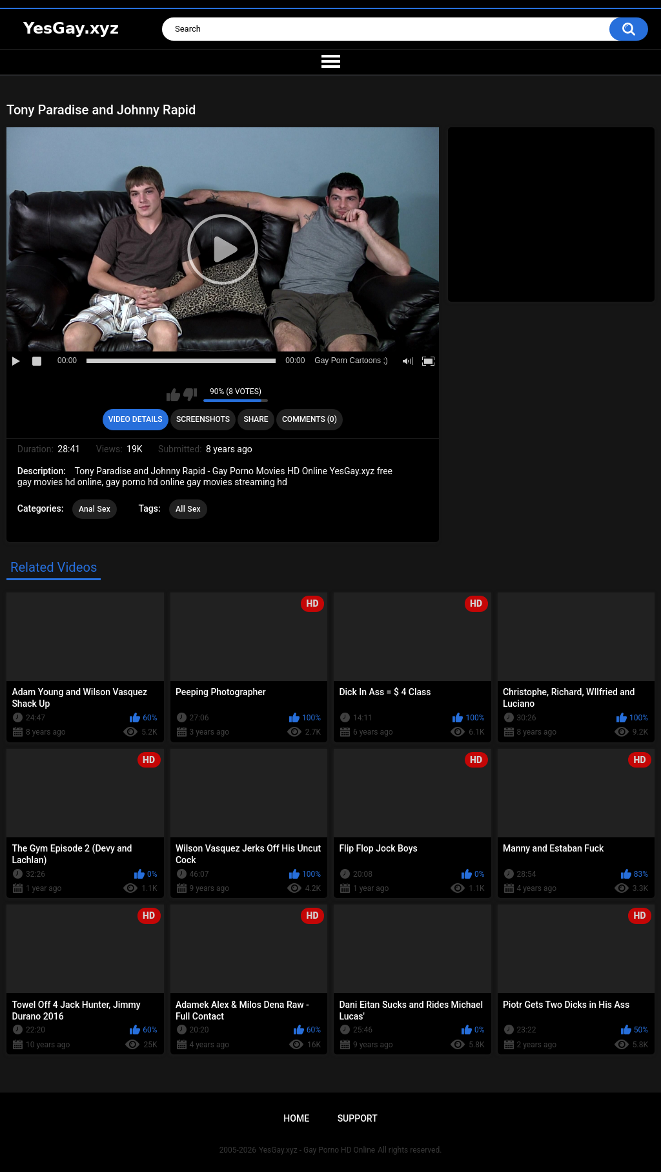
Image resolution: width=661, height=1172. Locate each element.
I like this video (173, 394)
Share (255, 419)
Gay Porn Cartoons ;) (350, 360)
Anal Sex (94, 509)
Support (358, 1118)
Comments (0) (309, 419)
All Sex (188, 509)
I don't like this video (190, 394)
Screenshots (203, 419)
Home (296, 1118)
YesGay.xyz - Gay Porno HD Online (317, 1150)
